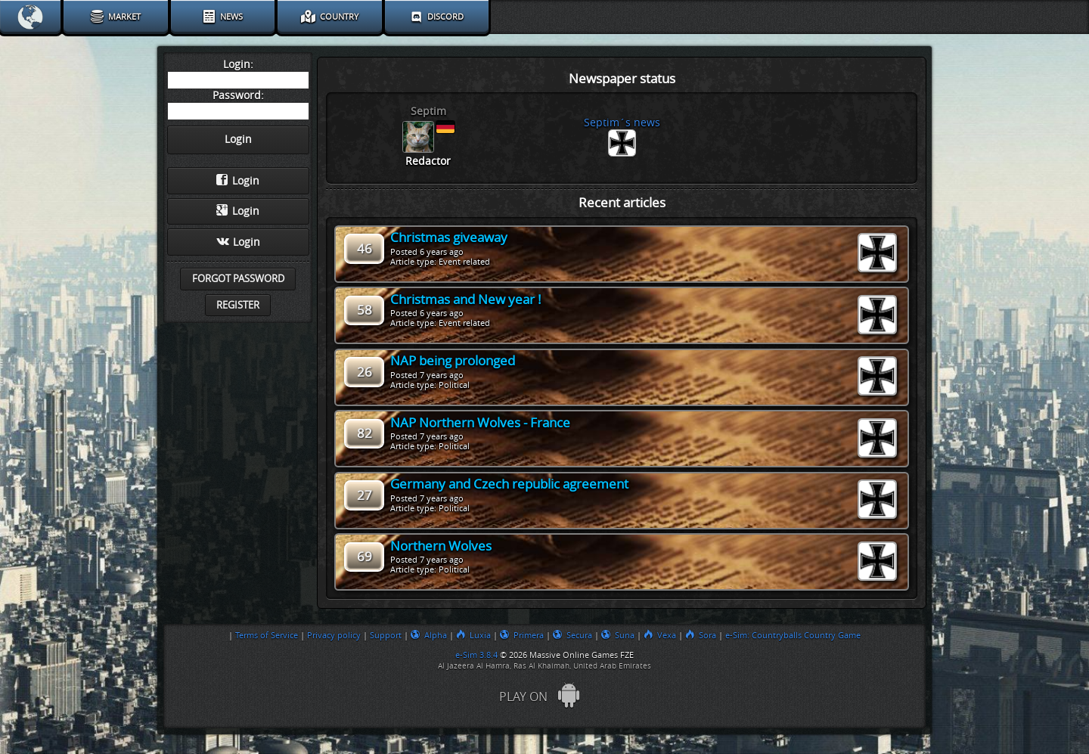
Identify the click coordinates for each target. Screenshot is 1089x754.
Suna (617, 635)
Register (237, 305)
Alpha (429, 635)
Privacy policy (334, 635)
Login (237, 181)
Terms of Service (266, 635)
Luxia (473, 635)
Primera (522, 635)
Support (386, 635)
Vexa (660, 635)
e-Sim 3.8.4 (476, 655)
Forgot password (238, 278)
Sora (700, 635)
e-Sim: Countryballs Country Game (793, 635)
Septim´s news (622, 122)
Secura (572, 635)
